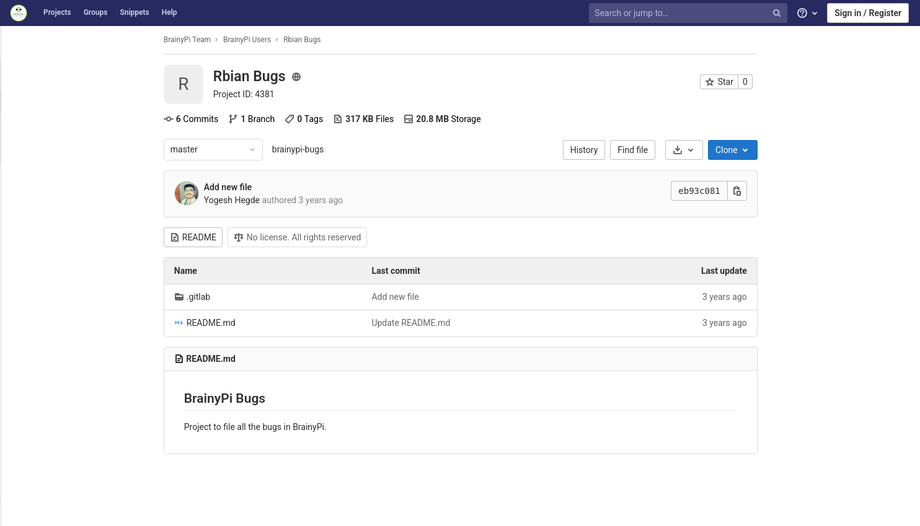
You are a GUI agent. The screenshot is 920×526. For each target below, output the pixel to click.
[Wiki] (68, 373)
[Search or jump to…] (689, 13)
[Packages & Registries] (68, 317)
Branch (319, 119)
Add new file (295, 187)
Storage (509, 119)
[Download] (752, 150)
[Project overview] (69, 76)
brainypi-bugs (366, 149)
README (260, 237)
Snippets (134, 12)
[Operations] (68, 289)
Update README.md (479, 323)
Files (430, 119)
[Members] (68, 428)
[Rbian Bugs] (68, 43)
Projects (57, 12)
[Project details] (68, 101)
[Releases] (68, 147)
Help (169, 12)
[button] (68, 511)
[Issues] (68, 205)
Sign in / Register (867, 13)
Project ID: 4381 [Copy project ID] (311, 94)
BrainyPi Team (254, 39)
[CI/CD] (68, 261)
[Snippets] (68, 400)
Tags (372, 119)
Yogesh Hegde (299, 200)
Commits (258, 119)
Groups (96, 12)
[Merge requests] (68, 233)
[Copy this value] (805, 191)
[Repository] (68, 177)
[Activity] (68, 124)
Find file (701, 150)
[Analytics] (68, 345)
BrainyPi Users (314, 39)
